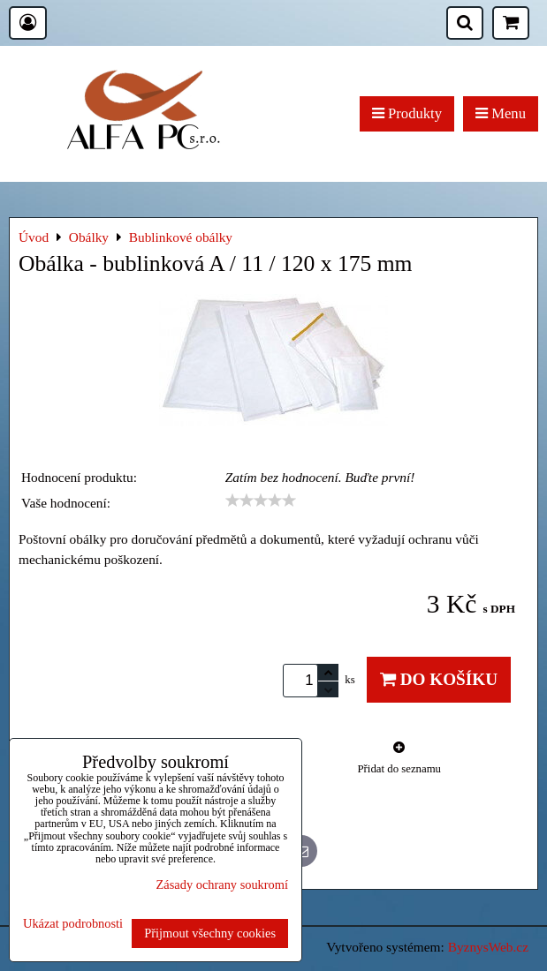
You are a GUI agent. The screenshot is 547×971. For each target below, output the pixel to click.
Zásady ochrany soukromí (222, 884)
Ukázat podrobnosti (73, 923)
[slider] (260, 500)
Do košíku (439, 679)
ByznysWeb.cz (488, 946)
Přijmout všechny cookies (210, 933)
